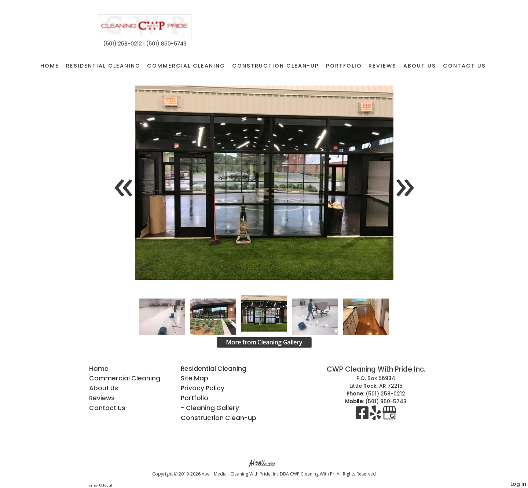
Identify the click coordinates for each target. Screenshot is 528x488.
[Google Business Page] (389, 416)
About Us (419, 65)
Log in (518, 484)
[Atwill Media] (264, 463)
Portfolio (344, 65)
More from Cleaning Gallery (264, 342)
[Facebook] (363, 416)
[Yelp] (376, 416)
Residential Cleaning (103, 65)
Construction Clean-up (275, 65)
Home (49, 65)
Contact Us (464, 65)
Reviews (382, 65)
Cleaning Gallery (212, 408)
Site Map (194, 378)
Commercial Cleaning (186, 65)
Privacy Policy (202, 388)
